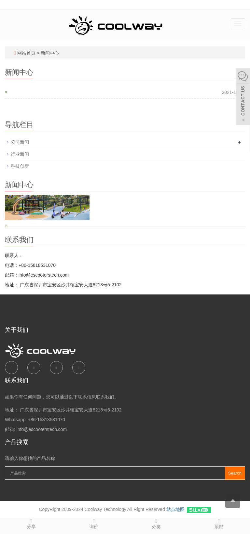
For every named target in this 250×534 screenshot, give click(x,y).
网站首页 (26, 53)
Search (235, 473)
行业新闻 (20, 154)
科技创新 (20, 166)
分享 (31, 523)
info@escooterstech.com (42, 429)
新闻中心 (50, 53)
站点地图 (175, 509)
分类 (156, 523)
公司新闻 (20, 142)
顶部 (219, 523)
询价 (93, 523)
